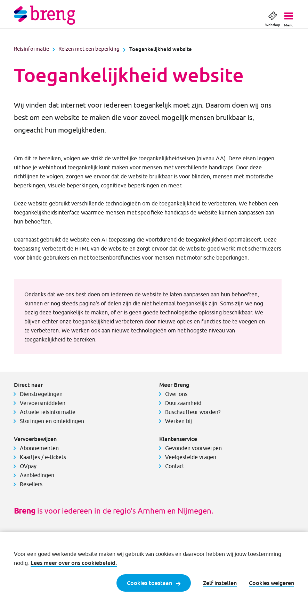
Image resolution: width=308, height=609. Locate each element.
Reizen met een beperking (89, 49)
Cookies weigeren (271, 583)
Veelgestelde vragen (190, 457)
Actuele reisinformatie (47, 412)
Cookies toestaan (153, 583)
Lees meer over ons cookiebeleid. (74, 562)
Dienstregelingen (41, 394)
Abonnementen (39, 448)
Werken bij (178, 421)
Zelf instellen (220, 583)
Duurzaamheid (183, 403)
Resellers (31, 484)
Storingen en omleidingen (52, 421)
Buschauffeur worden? (192, 412)
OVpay (28, 466)
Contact (174, 466)
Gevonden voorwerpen (193, 448)
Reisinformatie (31, 49)
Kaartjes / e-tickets (43, 457)
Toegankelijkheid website (160, 49)
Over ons (176, 394)
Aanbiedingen (37, 475)
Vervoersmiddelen (42, 403)
